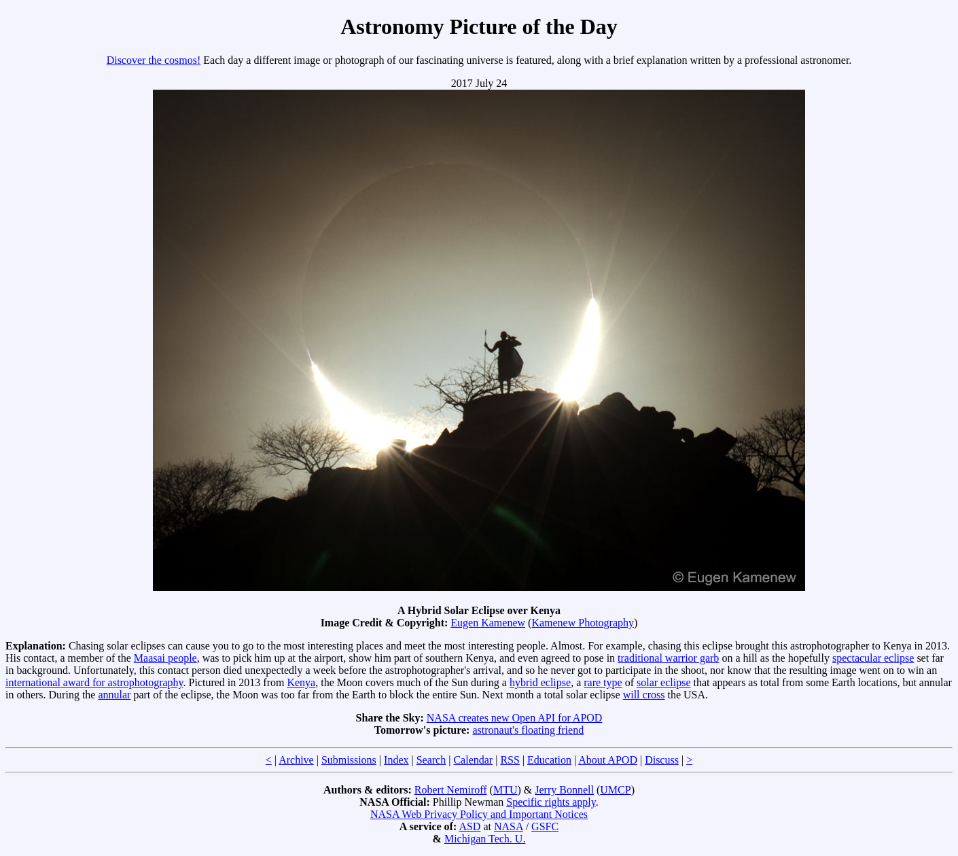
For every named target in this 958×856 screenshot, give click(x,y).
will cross (644, 694)
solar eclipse (664, 682)
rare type (603, 682)
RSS (509, 760)
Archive (296, 760)
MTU (505, 790)
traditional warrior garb (668, 658)
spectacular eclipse (873, 658)
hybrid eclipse (540, 682)
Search (431, 760)
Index (396, 760)
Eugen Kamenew (487, 622)
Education (549, 760)
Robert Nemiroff (450, 790)
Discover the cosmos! (154, 60)
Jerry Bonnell (564, 790)
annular (114, 694)
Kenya (301, 682)
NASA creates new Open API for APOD (515, 718)
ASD (469, 826)
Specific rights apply (550, 802)
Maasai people (165, 658)
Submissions (348, 760)
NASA (508, 826)
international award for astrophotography (94, 682)
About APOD (607, 760)
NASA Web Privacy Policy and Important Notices (479, 814)
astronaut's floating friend (528, 730)
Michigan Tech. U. (484, 838)
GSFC (544, 826)
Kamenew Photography (582, 622)
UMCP (615, 790)
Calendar (473, 760)
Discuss (662, 760)
